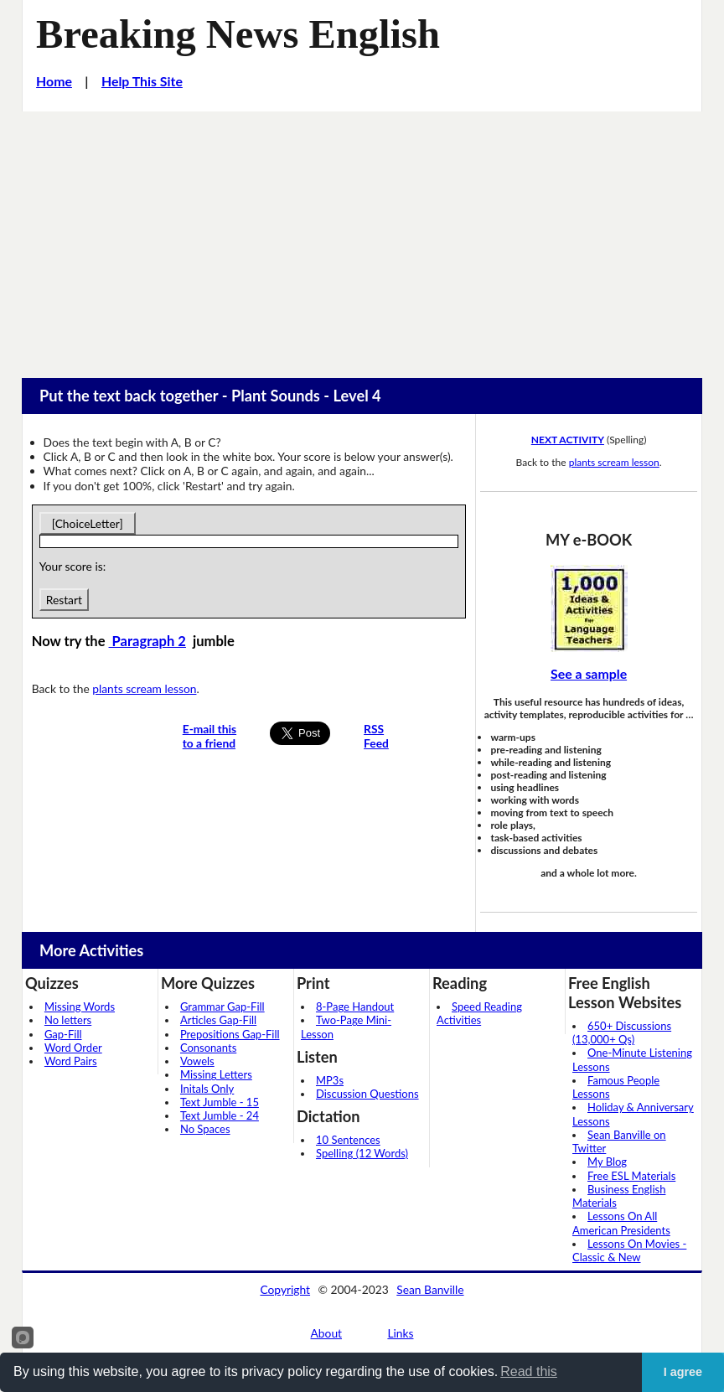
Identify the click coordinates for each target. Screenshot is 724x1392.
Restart (64, 600)
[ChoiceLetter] (87, 523)
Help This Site (142, 81)
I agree (683, 1372)
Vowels (197, 1061)
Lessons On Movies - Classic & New (629, 1250)
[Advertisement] (362, 237)
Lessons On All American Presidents (621, 1222)
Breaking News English (238, 34)
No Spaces (205, 1129)
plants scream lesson (144, 688)
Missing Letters (216, 1074)
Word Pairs (70, 1061)
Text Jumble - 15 (219, 1102)
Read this (528, 1371)
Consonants (208, 1047)
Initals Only (207, 1088)
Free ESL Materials (631, 1175)
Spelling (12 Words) (362, 1153)
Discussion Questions (367, 1093)
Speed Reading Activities (479, 1013)
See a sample (589, 673)
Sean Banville (429, 1289)
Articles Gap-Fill (218, 1020)
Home (54, 81)
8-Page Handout (355, 1006)
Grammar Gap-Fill (222, 1006)
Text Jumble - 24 (219, 1115)
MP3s (330, 1080)
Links (400, 1333)
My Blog (607, 1161)
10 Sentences (348, 1139)
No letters (67, 1020)
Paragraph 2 (147, 641)
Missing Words (79, 1006)
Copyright (285, 1289)
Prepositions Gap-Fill (230, 1034)
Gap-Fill (63, 1034)
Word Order (73, 1047)
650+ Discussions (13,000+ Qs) (621, 1032)
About (327, 1333)
